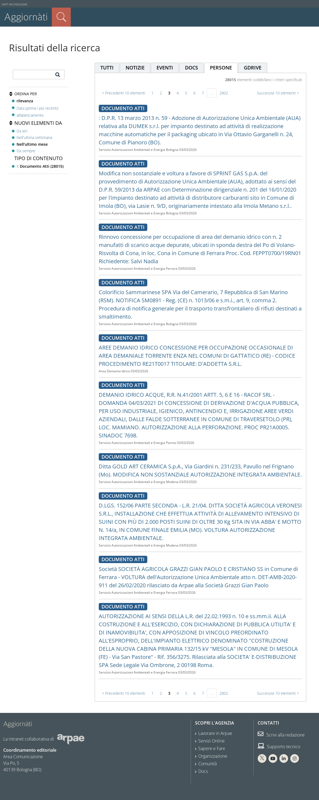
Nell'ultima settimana (34, 137)
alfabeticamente (30, 115)
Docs (203, 771)
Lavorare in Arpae (215, 733)
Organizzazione (212, 756)
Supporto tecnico (279, 747)
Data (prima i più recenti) (37, 107)
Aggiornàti (26, 17)
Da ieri (22, 131)
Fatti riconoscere (14, 4)
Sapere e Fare (211, 748)
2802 (223, 93)
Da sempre (26, 150)
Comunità (207, 764)
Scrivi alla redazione (281, 735)
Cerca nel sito (61, 17)
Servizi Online (211, 741)
